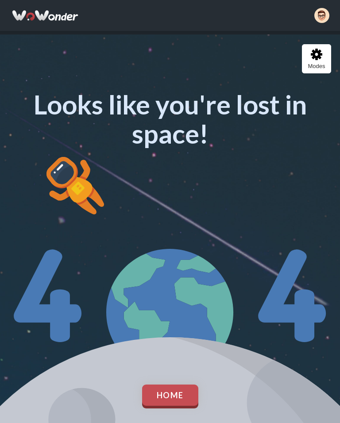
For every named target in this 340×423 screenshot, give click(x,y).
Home (170, 395)
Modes (316, 59)
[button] (322, 15)
